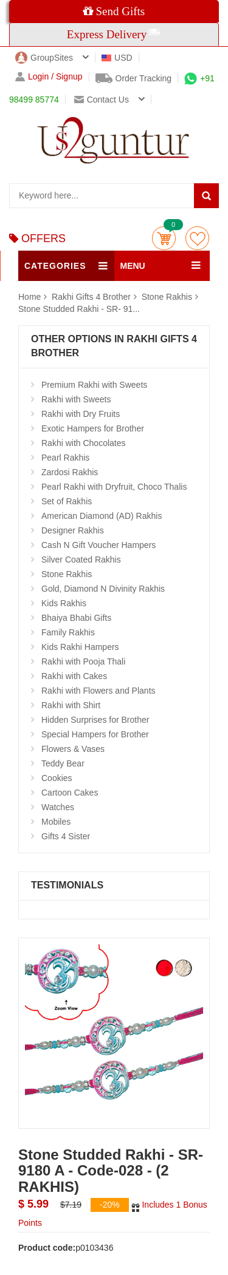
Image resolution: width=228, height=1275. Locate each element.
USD (117, 58)
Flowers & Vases (73, 749)
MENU (132, 266)
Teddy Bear (63, 763)
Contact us (101, 99)
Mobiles (56, 822)
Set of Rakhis (66, 501)
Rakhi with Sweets (76, 399)
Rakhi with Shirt (70, 705)
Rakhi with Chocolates (83, 443)
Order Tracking (133, 78)
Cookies (56, 778)
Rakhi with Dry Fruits (80, 414)
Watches (57, 807)
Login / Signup (49, 76)
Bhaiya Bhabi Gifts (76, 618)
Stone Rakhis (167, 297)
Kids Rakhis (63, 603)
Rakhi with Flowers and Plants (98, 690)
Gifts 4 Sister (65, 836)
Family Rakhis (68, 632)
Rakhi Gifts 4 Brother (92, 297)
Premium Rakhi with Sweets (94, 385)
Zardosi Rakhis (69, 472)
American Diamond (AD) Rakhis (101, 516)
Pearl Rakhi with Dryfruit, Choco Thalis (114, 487)
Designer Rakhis (72, 530)
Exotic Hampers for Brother (92, 428)
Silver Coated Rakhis (81, 559)
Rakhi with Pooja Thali (83, 661)
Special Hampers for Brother (95, 734)
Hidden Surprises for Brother (95, 720)
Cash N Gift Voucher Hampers (98, 545)
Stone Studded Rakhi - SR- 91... (79, 309)
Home (29, 297)
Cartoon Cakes (69, 792)
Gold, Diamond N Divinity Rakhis (103, 589)
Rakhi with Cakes (74, 676)
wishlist (197, 238)
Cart (164, 238)
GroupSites (44, 58)
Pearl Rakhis (65, 457)
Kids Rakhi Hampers (80, 647)
